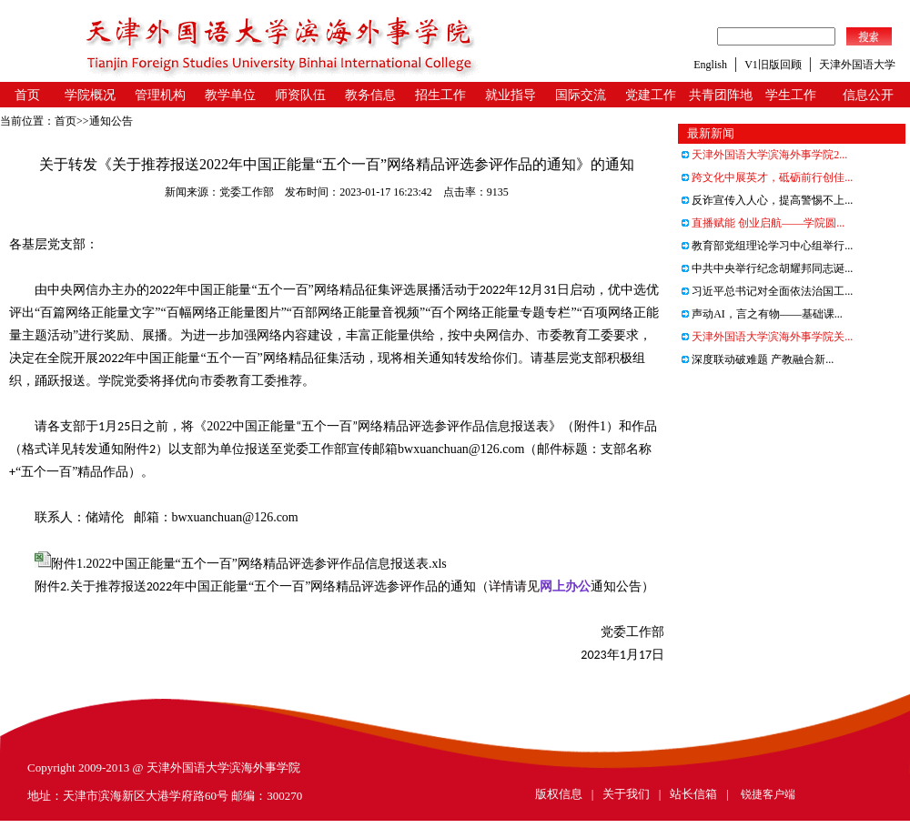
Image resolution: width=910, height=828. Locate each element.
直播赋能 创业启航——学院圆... (763, 223)
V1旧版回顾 (773, 64)
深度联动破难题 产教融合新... (758, 359)
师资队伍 (300, 95)
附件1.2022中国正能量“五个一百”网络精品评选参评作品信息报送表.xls (249, 564)
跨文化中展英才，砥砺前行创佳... (767, 177)
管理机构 (160, 95)
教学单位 (230, 95)
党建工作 (650, 95)
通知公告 (111, 121)
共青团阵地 (721, 95)
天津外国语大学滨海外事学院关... (767, 336)
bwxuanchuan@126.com (461, 449)
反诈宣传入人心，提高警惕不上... (767, 200)
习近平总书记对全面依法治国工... (767, 291)
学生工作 (790, 95)
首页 (27, 95)
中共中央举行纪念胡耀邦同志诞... (767, 268)
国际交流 (580, 95)
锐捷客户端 (768, 794)
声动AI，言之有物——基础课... (762, 314)
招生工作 (440, 95)
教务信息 (370, 95)
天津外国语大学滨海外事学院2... (764, 154)
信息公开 (868, 95)
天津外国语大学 (857, 64)
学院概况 (90, 95)
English (710, 64)
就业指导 (510, 95)
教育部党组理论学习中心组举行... (767, 245)
